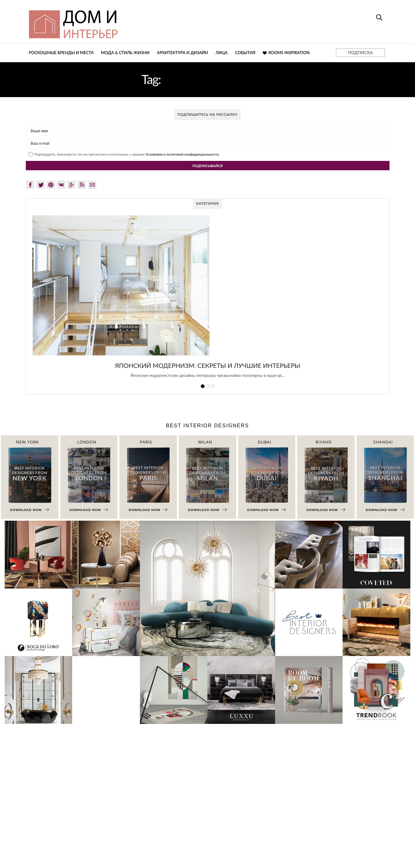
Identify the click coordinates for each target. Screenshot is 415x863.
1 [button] (203, 386)
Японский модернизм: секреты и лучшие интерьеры (207, 365)
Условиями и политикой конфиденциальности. (182, 154)
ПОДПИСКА (360, 52)
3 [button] (212, 386)
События (245, 52)
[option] (207, 300)
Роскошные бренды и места (61, 52)
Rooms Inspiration (286, 52)
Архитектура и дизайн (182, 52)
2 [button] (208, 386)
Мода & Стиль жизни (125, 52)
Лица (221, 52)
